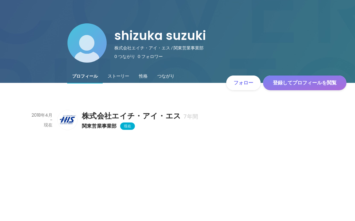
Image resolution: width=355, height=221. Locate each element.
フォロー (243, 82)
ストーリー (118, 76)
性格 (143, 76)
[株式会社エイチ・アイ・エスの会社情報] (67, 120)
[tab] (85, 76)
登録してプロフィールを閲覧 (305, 82)
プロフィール (85, 76)
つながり (165, 76)
